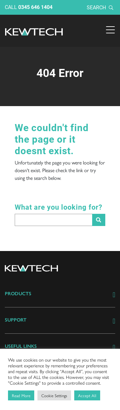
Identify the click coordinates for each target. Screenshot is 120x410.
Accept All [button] (87, 395)
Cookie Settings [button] (54, 395)
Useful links (21, 346)
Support (16, 320)
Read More (21, 395)
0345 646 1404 (35, 7)
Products (18, 294)
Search (100, 7)
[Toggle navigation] (110, 30)
